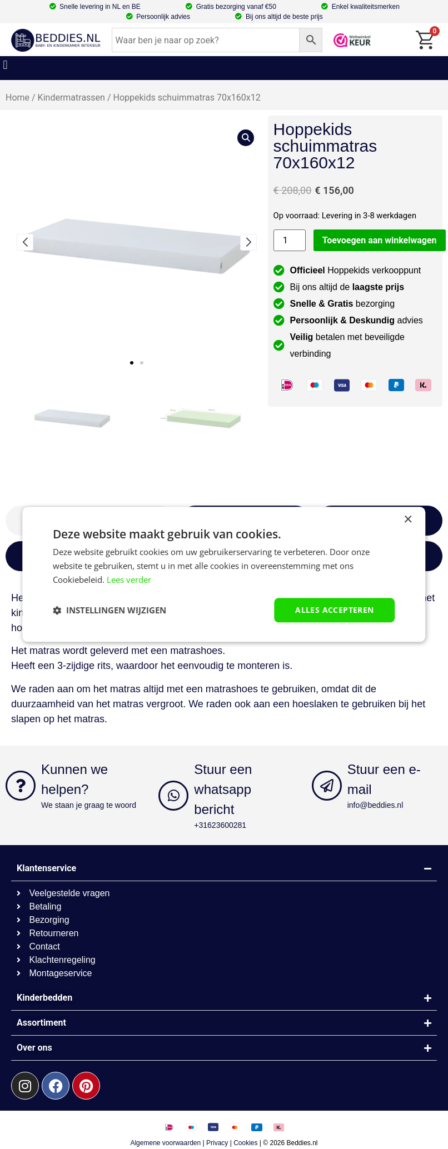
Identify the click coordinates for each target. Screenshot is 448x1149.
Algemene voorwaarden (165, 1143)
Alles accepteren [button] (334, 610)
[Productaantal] (289, 240)
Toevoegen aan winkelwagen (379, 240)
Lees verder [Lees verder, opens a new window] (129, 579)
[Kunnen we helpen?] (21, 786)
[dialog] (223, 574)
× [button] (408, 520)
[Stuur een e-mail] (327, 786)
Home (17, 97)
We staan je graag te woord (88, 805)
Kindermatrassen (71, 97)
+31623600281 (220, 825)
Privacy (217, 1143)
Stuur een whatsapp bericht (223, 789)
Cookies (245, 1143)
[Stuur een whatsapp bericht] (173, 796)
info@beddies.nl (375, 805)
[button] (5, 65)
